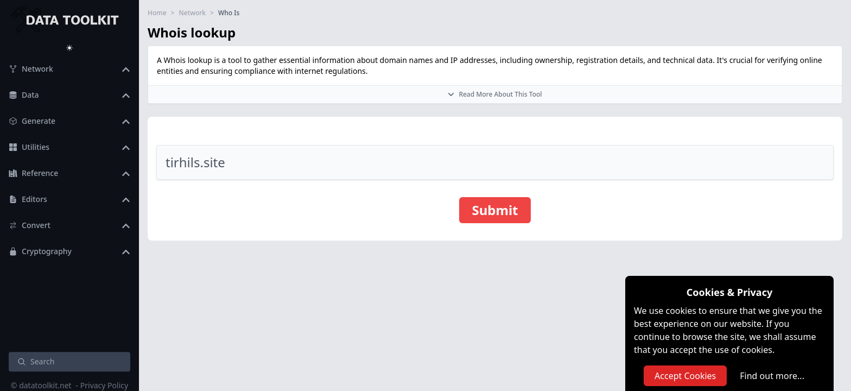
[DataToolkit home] (69, 19)
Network (192, 13)
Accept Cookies (685, 376)
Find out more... (772, 376)
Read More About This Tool (495, 94)
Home (157, 13)
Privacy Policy (104, 385)
